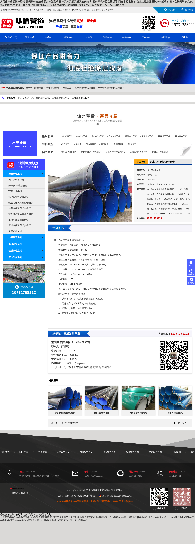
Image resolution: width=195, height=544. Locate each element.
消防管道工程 (147, 136)
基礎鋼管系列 (132, 452)
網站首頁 (5, 452)
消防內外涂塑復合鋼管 (91, 152)
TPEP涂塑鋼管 (15, 191)
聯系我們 (189, 10)
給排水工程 (82, 136)
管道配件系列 (155, 452)
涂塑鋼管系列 (42, 98)
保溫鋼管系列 (109, 452)
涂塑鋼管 (68, 37)
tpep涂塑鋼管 (54, 88)
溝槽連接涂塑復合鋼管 (19, 225)
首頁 (20, 98)
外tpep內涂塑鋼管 (36, 88)
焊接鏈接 (65, 144)
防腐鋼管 (87, 37)
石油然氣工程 (114, 136)
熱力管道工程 (98, 136)
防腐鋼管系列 (86, 452)
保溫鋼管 (107, 37)
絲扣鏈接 (132, 144)
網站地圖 (171, 10)
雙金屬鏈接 (91, 144)
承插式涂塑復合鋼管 (18, 220)
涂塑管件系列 (15, 231)
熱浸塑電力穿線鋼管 (18, 197)
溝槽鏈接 (105, 144)
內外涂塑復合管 (59, 98)
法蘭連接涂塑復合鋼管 (19, 208)
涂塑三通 (68, 88)
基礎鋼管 (126, 37)
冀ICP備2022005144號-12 (83, 496)
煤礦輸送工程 (131, 136)
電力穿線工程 (181, 136)
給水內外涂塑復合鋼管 (115, 152)
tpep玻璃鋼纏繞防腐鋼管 (111, 88)
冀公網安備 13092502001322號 (115, 496)
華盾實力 (49, 37)
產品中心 (29, 98)
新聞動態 (165, 37)
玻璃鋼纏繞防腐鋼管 (86, 88)
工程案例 (146, 37)
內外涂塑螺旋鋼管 (68, 152)
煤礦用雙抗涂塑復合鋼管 (20, 202)
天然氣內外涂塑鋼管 (138, 152)
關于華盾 (29, 37)
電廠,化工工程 (164, 136)
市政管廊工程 (67, 136)
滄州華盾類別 (31, 164)
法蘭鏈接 (77, 144)
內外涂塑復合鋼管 (160, 152)
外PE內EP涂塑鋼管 (17, 185)
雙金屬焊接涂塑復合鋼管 (20, 214)
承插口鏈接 (118, 144)
